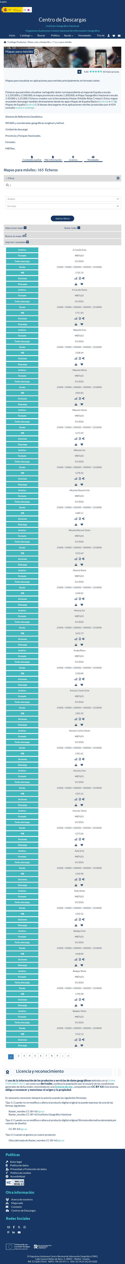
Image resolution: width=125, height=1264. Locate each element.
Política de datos (54, 38)
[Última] (68, 1055)
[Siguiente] (62, 1055)
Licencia (73, 158)
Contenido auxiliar (32, 158)
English (3, 1)
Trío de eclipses (100, 38)
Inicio (12, 35)
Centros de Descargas (21, 1210)
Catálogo (25, 35)
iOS (113, 101)
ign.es (41, 1111)
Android (103, 101)
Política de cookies (18, 1172)
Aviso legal (14, 1161)
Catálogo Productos (17, 42)
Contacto (14, 1206)
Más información (53, 158)
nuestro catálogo (25, 107)
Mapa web (14, 1202)
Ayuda (67, 35)
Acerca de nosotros (19, 1199)
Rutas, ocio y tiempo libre (39, 42)
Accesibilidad (15, 1176)
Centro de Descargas (62, 19)
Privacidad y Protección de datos (26, 1169)
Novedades (84, 35)
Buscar (41, 35)
